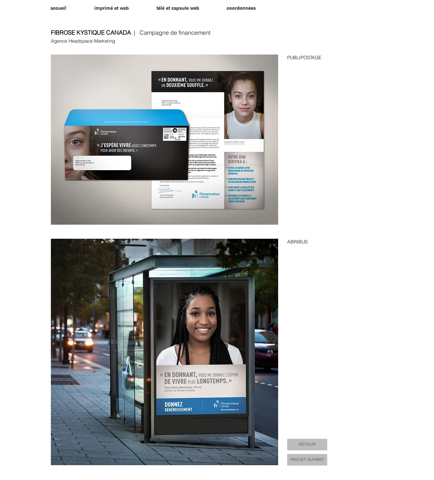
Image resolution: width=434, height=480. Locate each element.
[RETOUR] (307, 444)
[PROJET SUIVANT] (307, 460)
